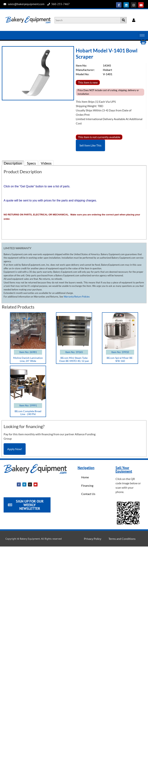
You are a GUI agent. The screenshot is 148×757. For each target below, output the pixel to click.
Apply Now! (14, 449)
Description (13, 163)
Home (85, 477)
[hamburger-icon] (142, 35)
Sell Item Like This (90, 145)
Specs (31, 163)
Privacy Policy (92, 538)
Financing (87, 485)
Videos (46, 163)
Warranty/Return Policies (77, 296)
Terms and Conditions (122, 538)
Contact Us (88, 494)
